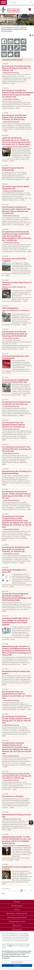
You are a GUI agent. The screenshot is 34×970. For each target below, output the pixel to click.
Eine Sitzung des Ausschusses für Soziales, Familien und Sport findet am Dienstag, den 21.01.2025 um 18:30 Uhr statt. (16, 719)
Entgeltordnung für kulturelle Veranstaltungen (13, 169)
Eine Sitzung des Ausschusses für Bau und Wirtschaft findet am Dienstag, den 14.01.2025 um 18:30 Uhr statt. (16, 776)
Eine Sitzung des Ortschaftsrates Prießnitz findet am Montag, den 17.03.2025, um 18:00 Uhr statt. (14, 117)
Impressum (17, 925)
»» (31, 890)
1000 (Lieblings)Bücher (10, 308)
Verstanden (17, 965)
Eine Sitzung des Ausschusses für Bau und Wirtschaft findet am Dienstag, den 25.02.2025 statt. (16, 449)
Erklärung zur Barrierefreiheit (18, 917)
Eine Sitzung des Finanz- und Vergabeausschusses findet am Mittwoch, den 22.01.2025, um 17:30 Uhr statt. (17, 695)
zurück (3, 893)
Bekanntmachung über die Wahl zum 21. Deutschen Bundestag (17, 472)
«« (9, 890)
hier (10, 946)
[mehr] (13, 83)
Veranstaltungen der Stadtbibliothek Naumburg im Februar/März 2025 (15, 381)
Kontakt (17, 902)
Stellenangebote (18, 906)
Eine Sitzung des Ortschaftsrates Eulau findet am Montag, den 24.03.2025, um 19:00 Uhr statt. (16, 68)
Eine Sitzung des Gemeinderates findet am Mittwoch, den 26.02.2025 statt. (16, 403)
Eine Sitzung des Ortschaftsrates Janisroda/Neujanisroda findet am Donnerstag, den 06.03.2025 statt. (14, 334)
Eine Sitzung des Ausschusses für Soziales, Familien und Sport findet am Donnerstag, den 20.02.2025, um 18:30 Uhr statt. (16, 495)
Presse (18, 909)
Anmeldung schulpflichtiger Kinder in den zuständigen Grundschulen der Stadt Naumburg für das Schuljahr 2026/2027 (16, 621)
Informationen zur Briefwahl (12, 796)
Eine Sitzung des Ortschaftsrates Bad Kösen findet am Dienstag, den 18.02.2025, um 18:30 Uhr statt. (15, 549)
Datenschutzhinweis (17, 962)
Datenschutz (18, 929)
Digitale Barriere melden (17, 921)
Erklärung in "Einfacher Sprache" (18, 913)
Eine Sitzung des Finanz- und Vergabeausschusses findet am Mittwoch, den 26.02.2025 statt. (13, 424)
